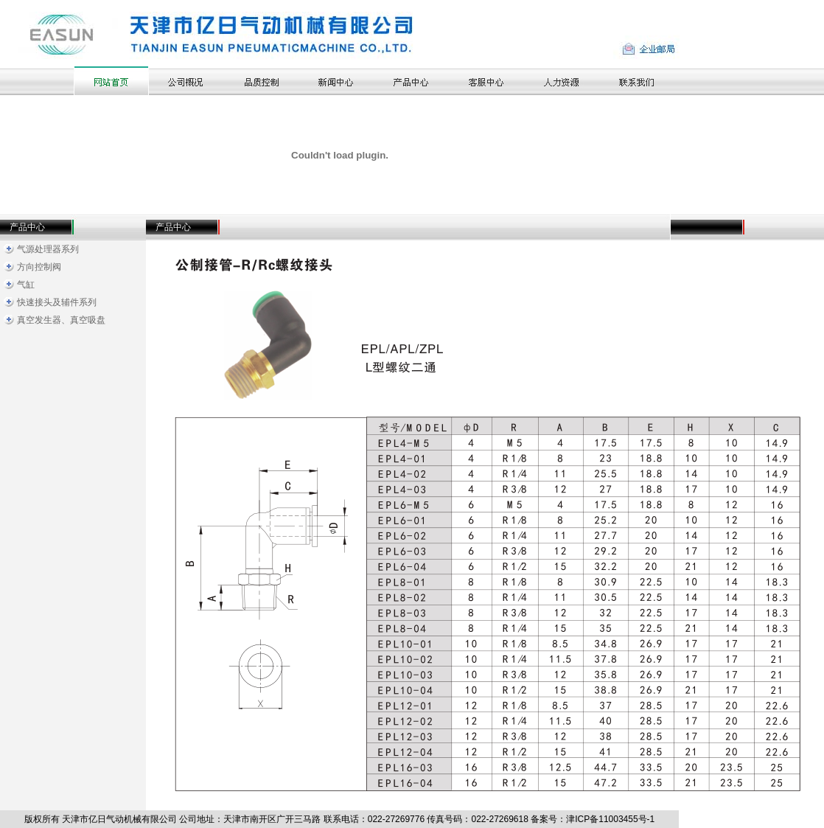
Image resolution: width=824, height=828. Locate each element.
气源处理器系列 (48, 249)
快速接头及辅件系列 (57, 302)
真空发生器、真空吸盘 (61, 320)
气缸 (26, 284)
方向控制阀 (39, 267)
